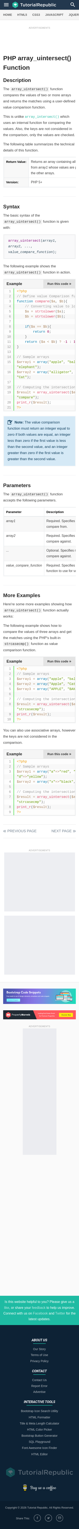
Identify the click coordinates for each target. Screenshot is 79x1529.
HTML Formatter (39, 1417)
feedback (39, 1307)
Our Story (39, 1349)
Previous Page (22, 831)
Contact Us (39, 1380)
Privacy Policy (39, 1361)
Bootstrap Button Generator (39, 1435)
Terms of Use (39, 1355)
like (6, 1307)
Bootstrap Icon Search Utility (39, 1411)
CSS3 (36, 14)
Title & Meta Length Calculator (39, 1423)
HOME (7, 14)
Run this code (59, 283)
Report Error (39, 1386)
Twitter (60, 1313)
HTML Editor (39, 1454)
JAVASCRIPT (54, 14)
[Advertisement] (39, 39)
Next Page (61, 831)
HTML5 (22, 14)
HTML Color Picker (39, 1429)
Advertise (39, 1392)
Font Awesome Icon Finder (39, 1448)
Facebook (40, 1313)
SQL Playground (39, 1441)
